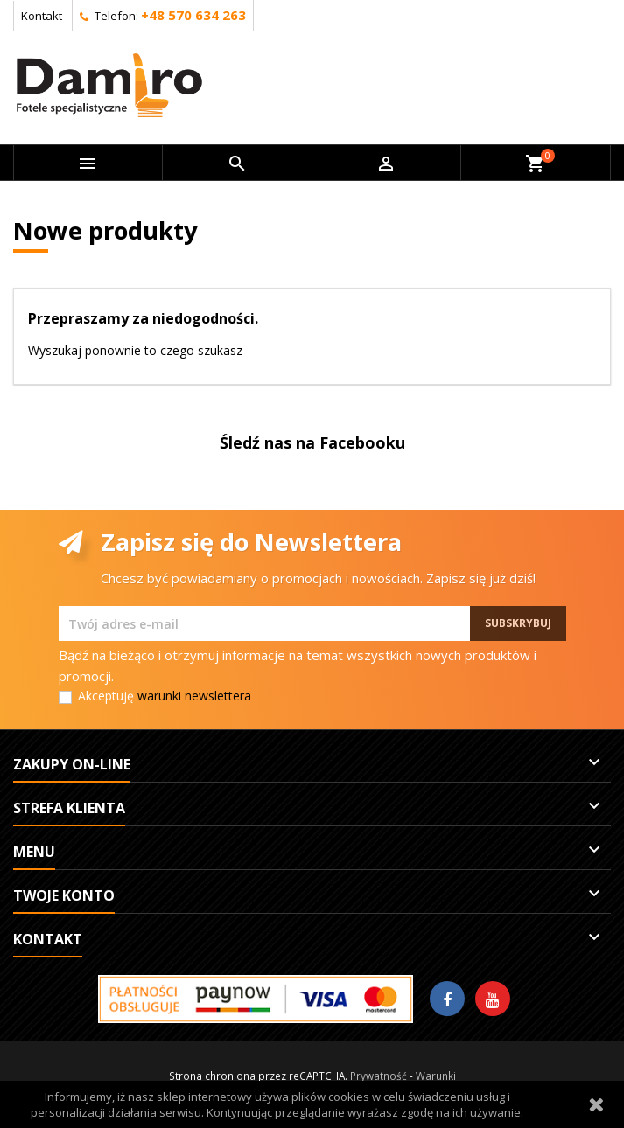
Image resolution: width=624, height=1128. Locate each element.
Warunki (436, 1076)
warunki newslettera (194, 695)
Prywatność (378, 1076)
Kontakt (41, 16)
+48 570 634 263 (193, 15)
